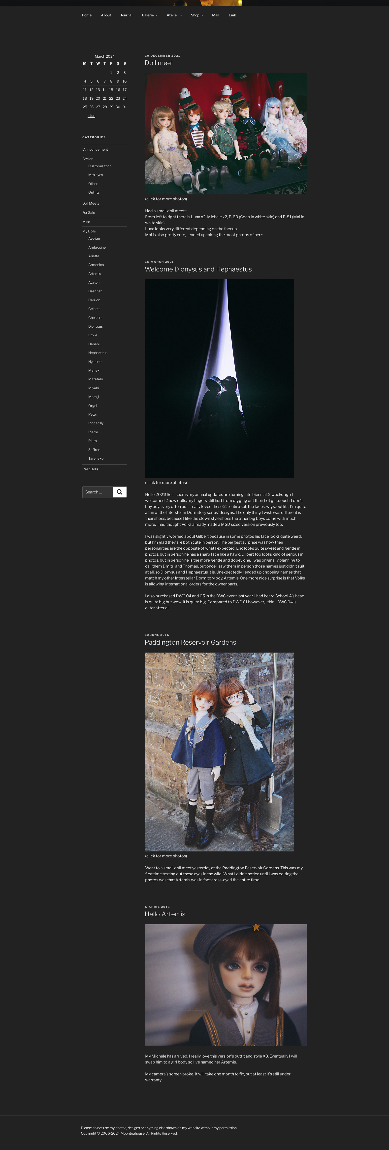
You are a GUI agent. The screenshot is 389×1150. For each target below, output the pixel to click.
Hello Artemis (165, 914)
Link (232, 15)
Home (87, 15)
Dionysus (95, 326)
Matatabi (95, 379)
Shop (197, 15)
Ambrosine (97, 247)
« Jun (91, 115)
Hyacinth (95, 361)
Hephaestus (97, 353)
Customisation (99, 166)
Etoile (92, 335)
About (106, 15)
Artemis (94, 273)
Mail (215, 15)
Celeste (94, 309)
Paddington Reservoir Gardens (190, 642)
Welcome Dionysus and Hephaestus (198, 269)
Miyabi (93, 388)
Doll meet (159, 63)
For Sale (88, 212)
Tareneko (95, 458)
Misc (86, 222)
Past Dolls (90, 469)
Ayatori (93, 282)
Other (92, 183)
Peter (92, 414)
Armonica (96, 265)
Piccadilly (95, 423)
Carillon (94, 300)
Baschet (95, 291)
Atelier (175, 15)
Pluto (92, 441)
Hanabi (93, 344)
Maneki (94, 370)
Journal (126, 15)
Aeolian (94, 238)
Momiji (93, 397)
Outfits (93, 192)
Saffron (94, 449)
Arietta (93, 256)
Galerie (150, 15)
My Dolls (89, 231)
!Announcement (95, 149)
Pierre (93, 432)
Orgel (92, 405)
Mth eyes (95, 175)
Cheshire (95, 317)
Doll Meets (90, 203)
